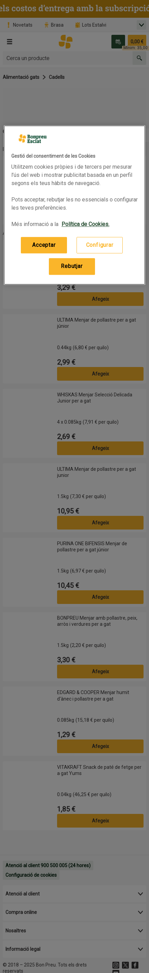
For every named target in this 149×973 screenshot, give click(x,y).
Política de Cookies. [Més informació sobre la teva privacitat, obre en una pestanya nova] (85, 224)
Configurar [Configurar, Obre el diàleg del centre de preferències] (99, 245)
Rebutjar (71, 266)
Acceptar (43, 245)
